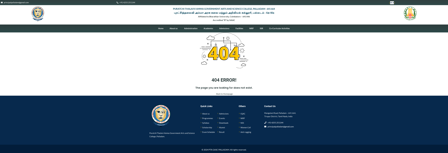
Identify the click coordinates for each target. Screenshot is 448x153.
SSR (261, 28)
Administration (191, 28)
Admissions (225, 28)
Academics (209, 28)
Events (222, 118)
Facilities (240, 28)
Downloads (223, 123)
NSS (242, 123)
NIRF (251, 28)
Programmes (207, 118)
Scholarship (207, 127)
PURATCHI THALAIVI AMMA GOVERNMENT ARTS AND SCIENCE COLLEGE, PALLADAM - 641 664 (224, 8)
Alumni (222, 127)
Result (222, 132)
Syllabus (205, 123)
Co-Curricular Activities (280, 28)
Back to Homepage (224, 94)
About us (174, 28)
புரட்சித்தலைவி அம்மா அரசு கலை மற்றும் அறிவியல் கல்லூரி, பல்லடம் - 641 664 (224, 13)
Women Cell (246, 127)
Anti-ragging (246, 132)
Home (160, 28)
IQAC (243, 114)
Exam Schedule (208, 132)
